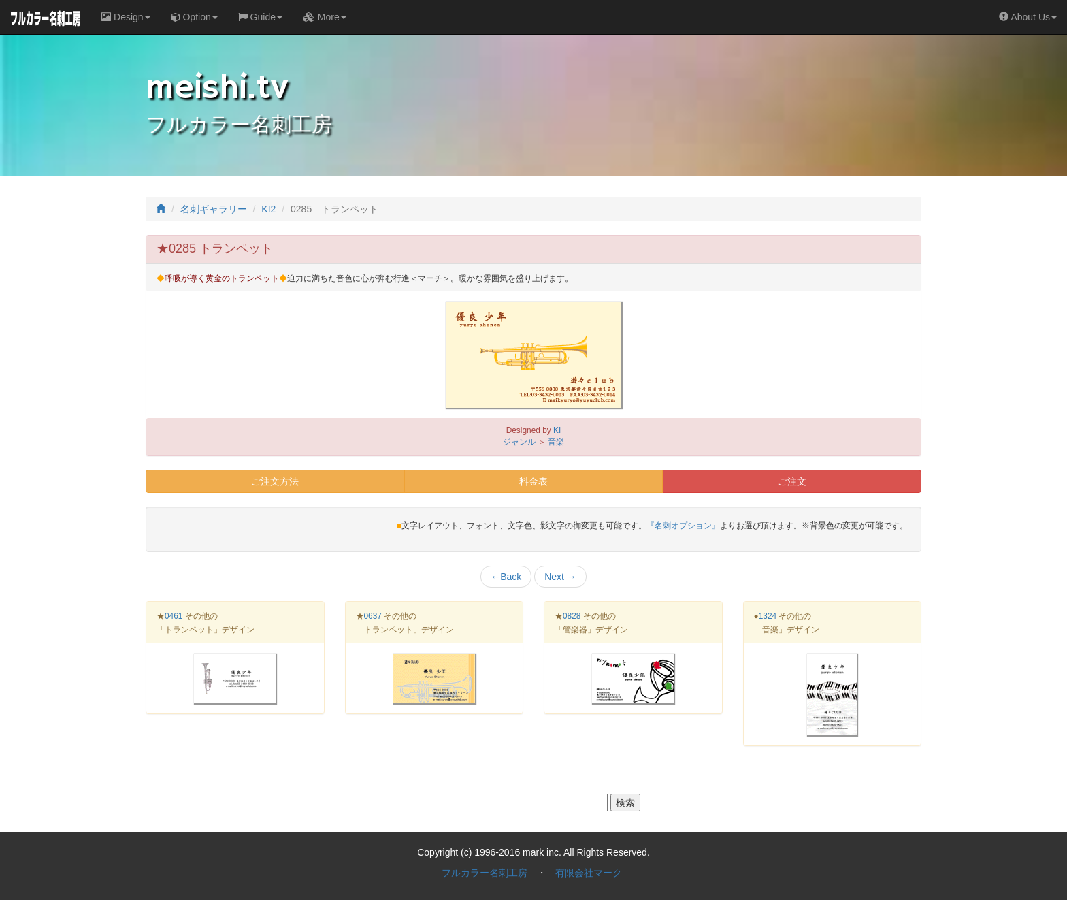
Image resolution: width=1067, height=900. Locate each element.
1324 (767, 616)
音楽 (556, 442)
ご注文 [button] (792, 481)
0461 (173, 616)
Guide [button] (260, 17)
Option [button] (194, 17)
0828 (571, 616)
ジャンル (519, 442)
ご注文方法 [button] (275, 481)
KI (557, 430)
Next (560, 576)
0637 (373, 616)
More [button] (324, 17)
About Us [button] (1028, 17)
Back (506, 576)
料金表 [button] (533, 481)
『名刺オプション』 (683, 525)
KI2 (268, 209)
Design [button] (125, 17)
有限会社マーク (588, 872)
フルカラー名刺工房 (484, 872)
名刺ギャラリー (213, 209)
